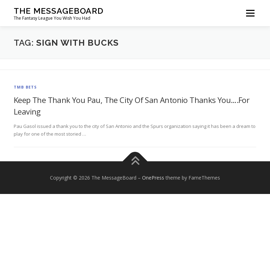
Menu (250, 13)
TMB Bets (25, 87)
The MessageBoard (58, 10)
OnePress (153, 177)
